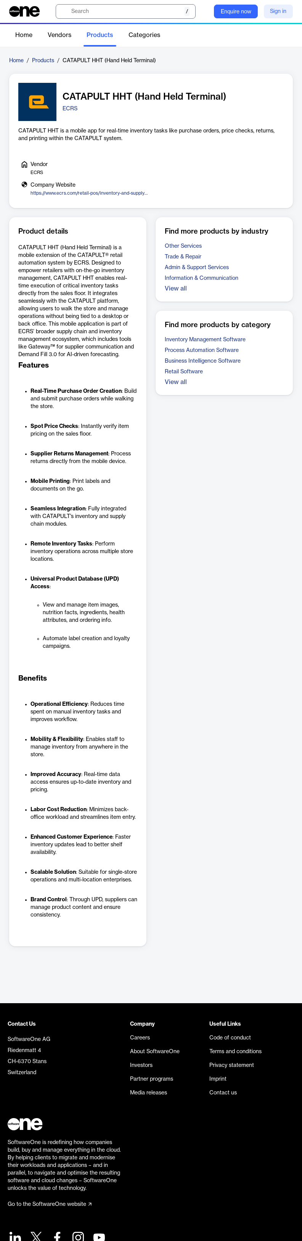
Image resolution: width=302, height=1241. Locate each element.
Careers (140, 1038)
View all (176, 289)
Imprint (217, 1079)
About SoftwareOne (155, 1051)
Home (23, 35)
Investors (141, 1065)
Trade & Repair (183, 257)
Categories (144, 35)
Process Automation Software (202, 350)
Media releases (148, 1093)
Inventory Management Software (205, 339)
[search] (126, 11)
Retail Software (184, 371)
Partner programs (151, 1079)
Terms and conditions (235, 1051)
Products (100, 35)
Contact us (223, 1093)
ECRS (70, 108)
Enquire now (236, 12)
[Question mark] (203, 11)
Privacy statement (231, 1065)
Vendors (59, 35)
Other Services (183, 246)
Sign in (278, 11)
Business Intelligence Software (203, 361)
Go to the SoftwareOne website (50, 1204)
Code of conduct (230, 1038)
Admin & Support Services (197, 267)
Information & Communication (201, 278)
